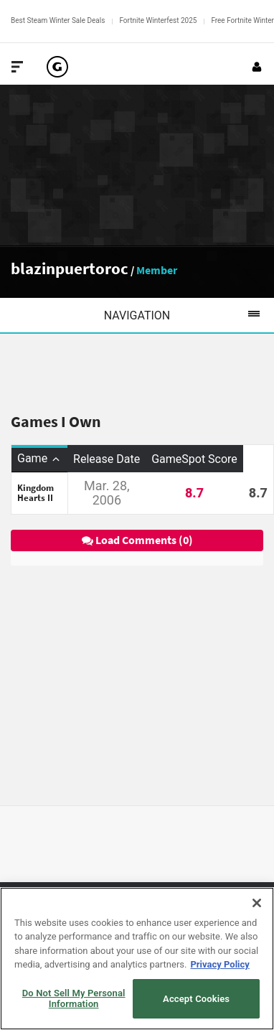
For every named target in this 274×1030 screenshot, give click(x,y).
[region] (137, 958)
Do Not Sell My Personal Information (74, 999)
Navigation (189, 315)
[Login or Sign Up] (257, 67)
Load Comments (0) (137, 540)
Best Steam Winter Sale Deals (58, 20)
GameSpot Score (194, 459)
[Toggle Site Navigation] (17, 67)
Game (39, 458)
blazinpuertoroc (69, 268)
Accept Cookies (196, 998)
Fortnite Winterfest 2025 (158, 20)
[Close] (257, 903)
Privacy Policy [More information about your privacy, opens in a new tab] (219, 964)
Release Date (106, 459)
